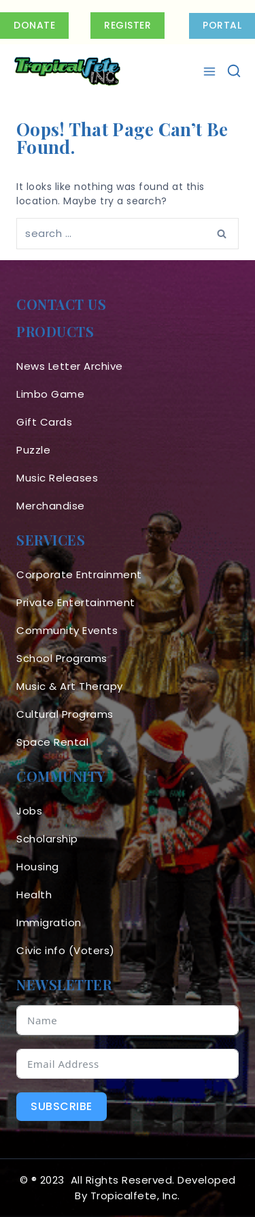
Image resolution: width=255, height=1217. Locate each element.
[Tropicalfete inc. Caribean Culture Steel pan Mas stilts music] (67, 71)
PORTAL (222, 25)
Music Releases (57, 478)
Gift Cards (44, 422)
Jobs (29, 811)
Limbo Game (50, 394)
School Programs (61, 658)
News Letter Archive (69, 366)
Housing (37, 866)
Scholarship (47, 839)
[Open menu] (211, 71)
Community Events (67, 630)
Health (34, 894)
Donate (34, 25)
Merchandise (50, 506)
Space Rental (52, 742)
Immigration (49, 922)
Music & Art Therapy (69, 686)
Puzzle (33, 450)
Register (127, 25)
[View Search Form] (233, 71)
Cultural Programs (65, 714)
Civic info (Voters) (65, 950)
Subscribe (61, 1106)
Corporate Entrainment (79, 574)
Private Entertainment (75, 602)
